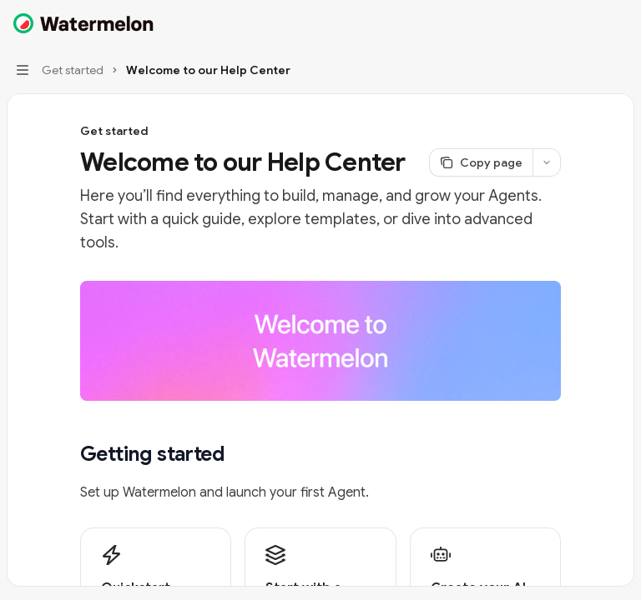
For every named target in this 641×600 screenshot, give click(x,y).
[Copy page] (480, 162)
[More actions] (619, 23)
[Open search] (587, 23)
